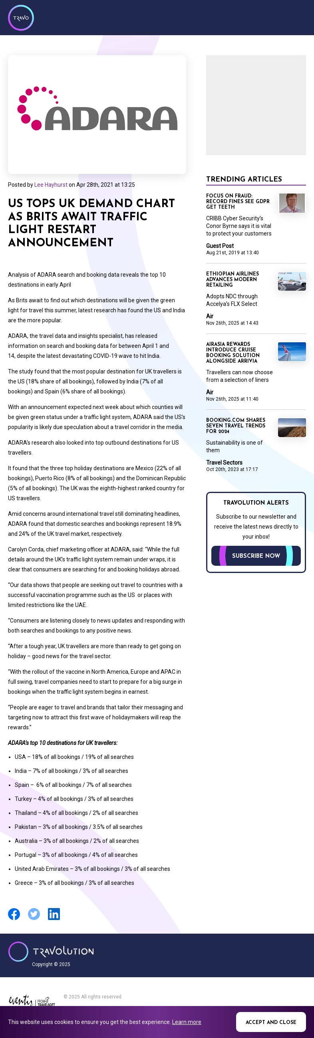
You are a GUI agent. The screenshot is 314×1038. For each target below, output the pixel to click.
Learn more (186, 1022)
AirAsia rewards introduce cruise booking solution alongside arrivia (233, 353)
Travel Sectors (224, 462)
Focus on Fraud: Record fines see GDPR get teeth (238, 202)
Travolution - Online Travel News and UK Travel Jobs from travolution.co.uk (51, 952)
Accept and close (271, 1022)
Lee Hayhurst (51, 185)
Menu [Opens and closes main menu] (298, 17)
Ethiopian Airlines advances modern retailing (232, 280)
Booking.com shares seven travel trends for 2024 (235, 426)
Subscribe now (256, 556)
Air (209, 316)
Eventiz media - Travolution (32, 1002)
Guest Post (220, 246)
